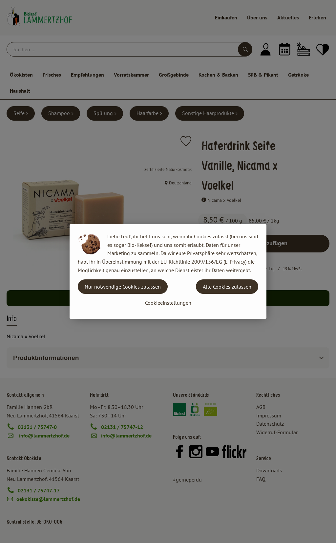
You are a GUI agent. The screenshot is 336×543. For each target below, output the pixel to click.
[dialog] (168, 271)
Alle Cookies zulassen (227, 286)
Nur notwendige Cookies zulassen (123, 286)
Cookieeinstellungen (168, 302)
